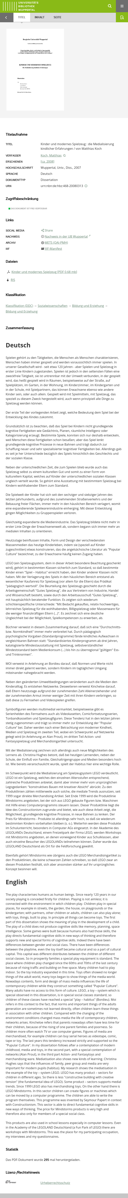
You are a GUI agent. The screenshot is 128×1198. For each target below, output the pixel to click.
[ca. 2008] (47, 161)
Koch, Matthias (51, 155)
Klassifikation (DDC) (19, 306)
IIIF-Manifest (53, 249)
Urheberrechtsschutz (55, 1183)
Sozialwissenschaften (52, 306)
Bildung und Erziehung (88, 306)
